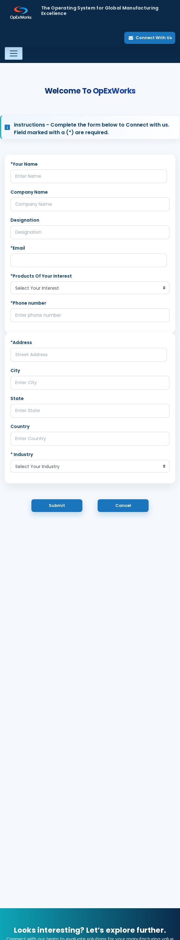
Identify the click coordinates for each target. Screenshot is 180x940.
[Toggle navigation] (13, 53)
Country (19, 426)
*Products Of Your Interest (41, 276)
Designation (24, 220)
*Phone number (28, 303)
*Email (17, 248)
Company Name (29, 192)
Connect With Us (150, 38)
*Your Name (24, 164)
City (15, 370)
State (17, 398)
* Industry (21, 454)
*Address (21, 342)
